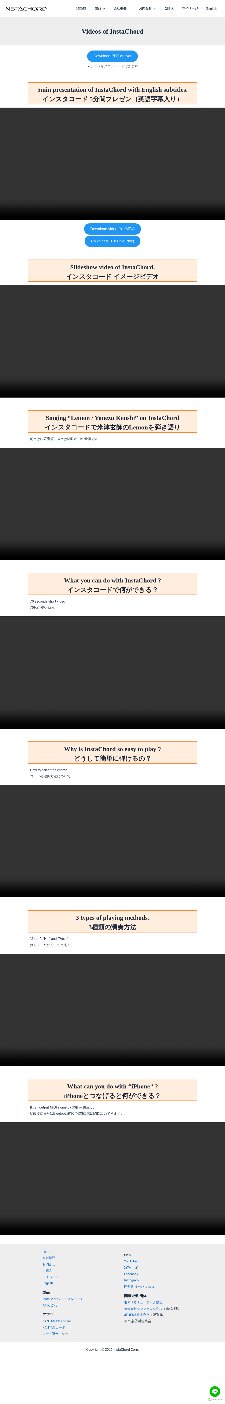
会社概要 (131, 8)
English (212, 8)
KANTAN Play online (55, 1321)
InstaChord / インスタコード (61, 1299)
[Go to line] (215, 1391)
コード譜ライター (53, 1334)
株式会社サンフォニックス (144, 1309)
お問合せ (154, 8)
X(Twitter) (131, 1268)
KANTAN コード (52, 1327)
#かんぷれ (48, 1305)
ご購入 (174, 8)
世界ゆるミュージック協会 (144, 1302)
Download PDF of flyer (112, 56)
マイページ (193, 8)
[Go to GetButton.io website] (215, 1399)
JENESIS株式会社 (137, 1315)
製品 (111, 8)
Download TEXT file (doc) (112, 241)
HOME (95, 8)
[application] (115, 8)
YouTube (130, 1261)
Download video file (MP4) (112, 229)
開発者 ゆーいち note (140, 1286)
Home (44, 1252)
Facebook (131, 1274)
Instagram (131, 1280)
